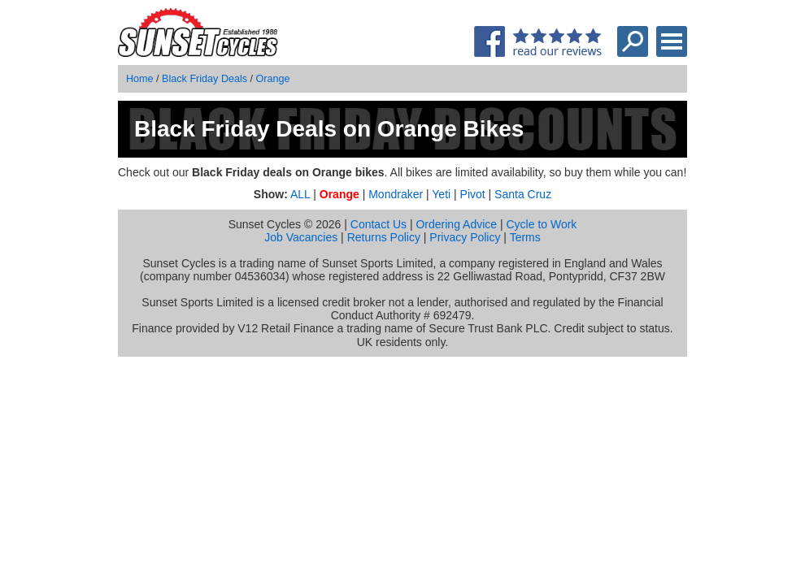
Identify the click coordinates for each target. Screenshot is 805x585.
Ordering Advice (456, 224)
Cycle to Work (541, 224)
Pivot (472, 194)
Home (140, 78)
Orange (273, 78)
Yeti (441, 194)
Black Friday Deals (204, 78)
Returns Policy (383, 237)
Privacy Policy (464, 237)
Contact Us (378, 224)
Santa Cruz (522, 194)
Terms (525, 237)
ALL (300, 194)
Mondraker (395, 194)
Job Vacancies (300, 237)
